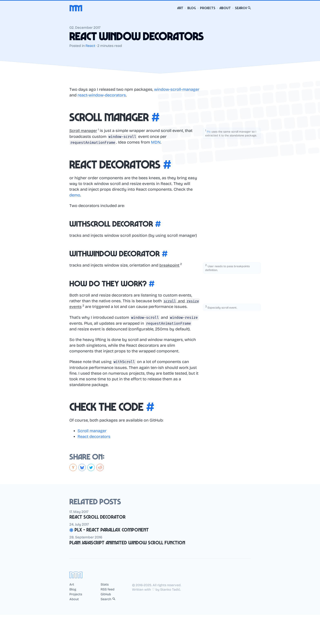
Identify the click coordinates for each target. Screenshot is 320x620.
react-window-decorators (102, 95)
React (90, 46)
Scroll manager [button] (83, 130)
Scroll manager (92, 436)
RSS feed (107, 594)
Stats (105, 589)
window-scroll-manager (176, 89)
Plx (208, 131)
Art (180, 8)
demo (74, 194)
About (225, 8)
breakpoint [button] (169, 264)
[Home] (75, 8)
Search (243, 8)
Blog (191, 8)
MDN (156, 142)
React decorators (94, 441)
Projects (207, 8)
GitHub (106, 599)
